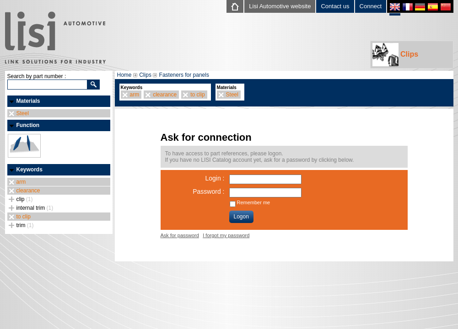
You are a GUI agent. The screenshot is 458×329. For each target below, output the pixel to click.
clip (24, 199)
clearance (28, 190)
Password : (208, 191)
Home (124, 75)
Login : (214, 178)
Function (28, 125)
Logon (241, 216)
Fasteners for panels (184, 75)
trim (25, 225)
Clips (395, 54)
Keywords (29, 169)
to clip (23, 216)
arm (21, 182)
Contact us (335, 6)
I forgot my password (226, 235)
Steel (22, 113)
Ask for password (180, 235)
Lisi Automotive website (280, 6)
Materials (28, 101)
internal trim (35, 208)
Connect (371, 6)
